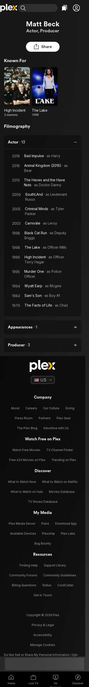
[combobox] (43, 8)
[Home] (9, 8)
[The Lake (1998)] (45, 92)
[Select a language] (43, 380)
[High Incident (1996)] (17, 92)
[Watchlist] (64, 8)
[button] (76, 8)
